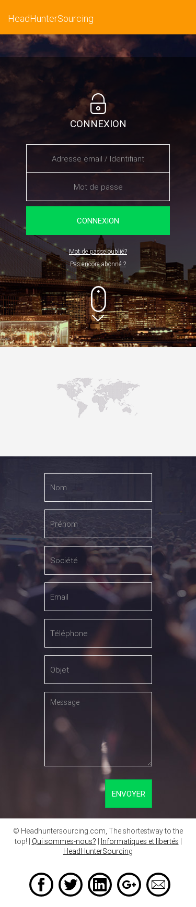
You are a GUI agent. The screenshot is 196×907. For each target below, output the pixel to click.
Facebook (41, 885)
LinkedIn (100, 885)
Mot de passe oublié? (98, 251)
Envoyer (128, 793)
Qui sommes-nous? (64, 841)
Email (158, 885)
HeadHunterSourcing (98, 851)
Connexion (98, 221)
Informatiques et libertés (140, 841)
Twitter (71, 885)
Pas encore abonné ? (98, 264)
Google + (129, 885)
